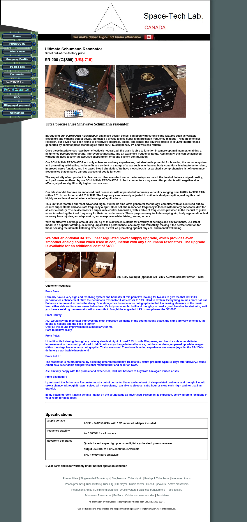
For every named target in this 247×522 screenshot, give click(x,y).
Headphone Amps (82, 489)
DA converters (127, 489)
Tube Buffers (93, 484)
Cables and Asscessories (140, 495)
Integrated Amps (181, 478)
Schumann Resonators (98, 495)
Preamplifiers (70, 478)
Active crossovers (178, 484)
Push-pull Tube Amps (157, 478)
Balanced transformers (152, 489)
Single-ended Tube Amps (95, 478)
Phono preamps (74, 484)
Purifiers (118, 495)
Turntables (163, 495)
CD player (121, 484)
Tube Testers (174, 489)
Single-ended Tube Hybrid (127, 478)
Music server (136, 484)
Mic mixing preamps (106, 489)
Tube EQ (108, 484)
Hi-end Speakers (156, 484)
